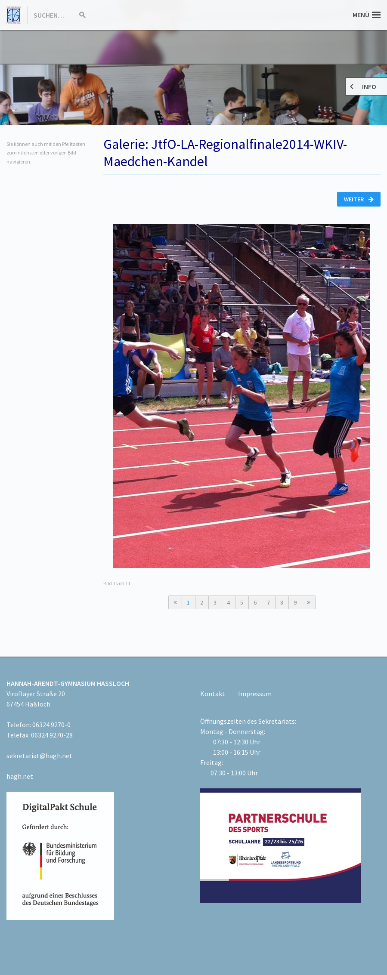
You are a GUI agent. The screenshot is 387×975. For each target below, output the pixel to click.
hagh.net (19, 776)
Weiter (359, 199)
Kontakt (212, 693)
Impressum (255, 693)
